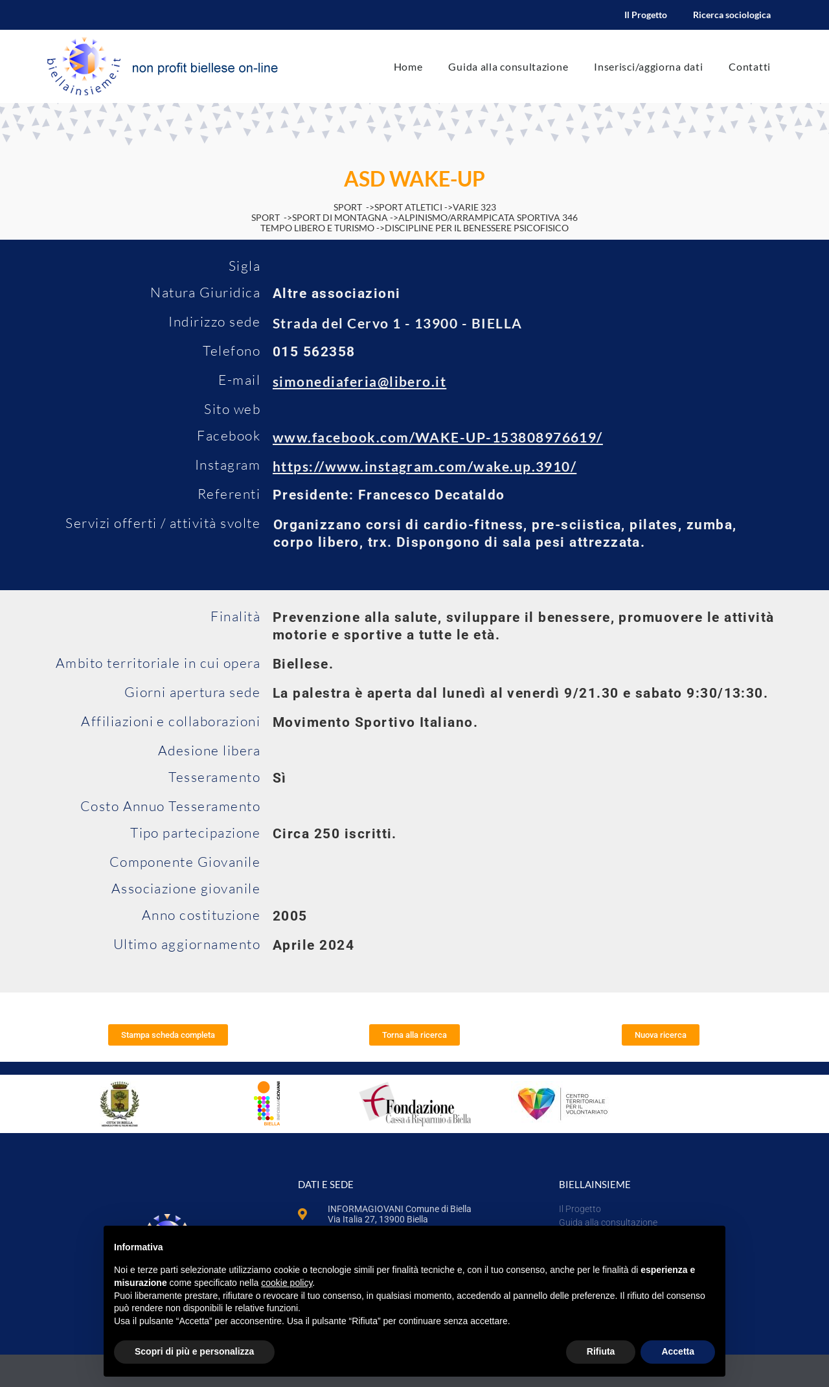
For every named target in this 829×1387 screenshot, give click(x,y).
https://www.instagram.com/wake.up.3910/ (424, 466)
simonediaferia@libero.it (359, 381)
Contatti (750, 66)
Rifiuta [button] (601, 1351)
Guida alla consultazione (508, 66)
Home (408, 66)
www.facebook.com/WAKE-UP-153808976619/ (438, 437)
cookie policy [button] (286, 1283)
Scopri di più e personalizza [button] (194, 1351)
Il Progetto (645, 14)
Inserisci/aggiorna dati (648, 66)
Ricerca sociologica (732, 14)
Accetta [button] (677, 1351)
